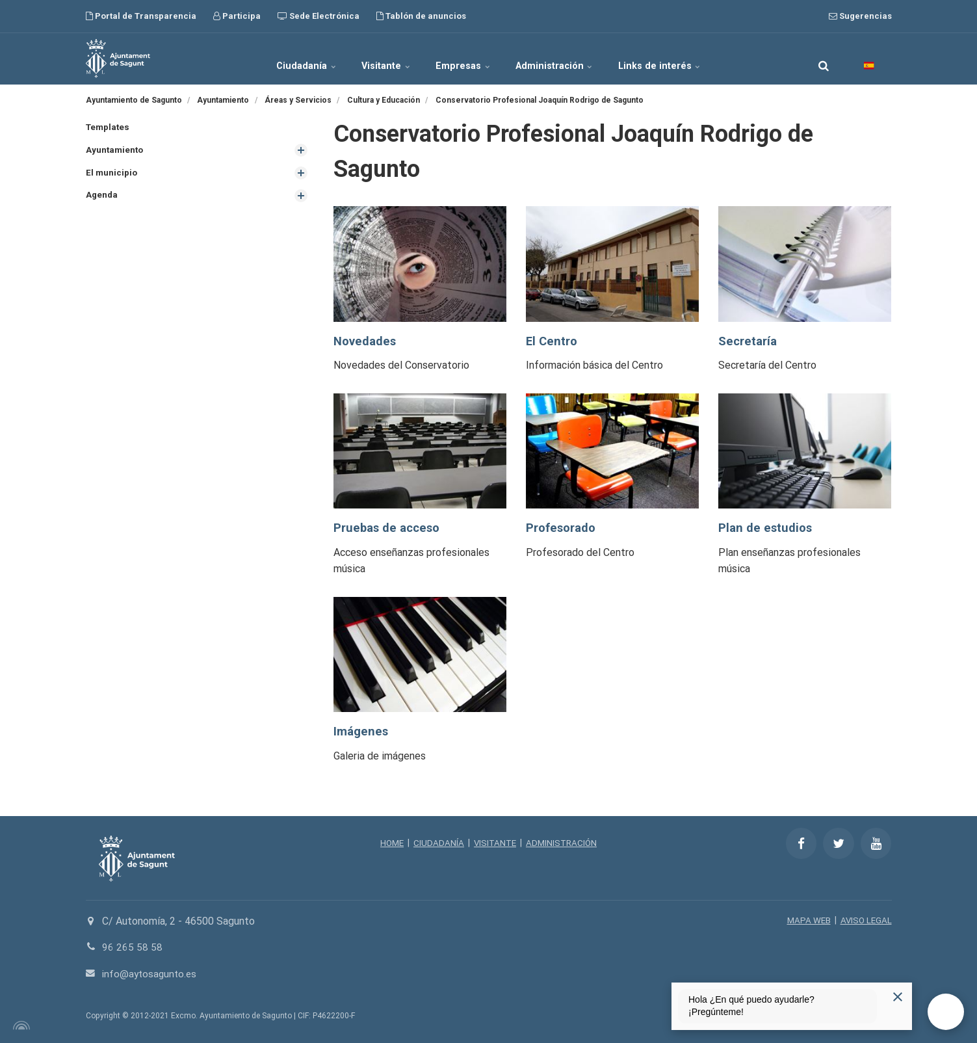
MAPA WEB (806, 920)
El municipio (112, 173)
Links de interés (683, 58)
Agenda (102, 196)
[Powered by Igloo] (19, 1025)
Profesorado (561, 527)
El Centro (552, 341)
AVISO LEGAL (865, 920)
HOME (389, 843)
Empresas (465, 58)
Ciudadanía (285, 58)
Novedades (365, 341)
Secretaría (748, 341)
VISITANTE (494, 843)
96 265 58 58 (132, 947)
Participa (237, 16)
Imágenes (361, 731)
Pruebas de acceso (388, 527)
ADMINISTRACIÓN (563, 843)
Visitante (376, 58)
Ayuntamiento (116, 151)
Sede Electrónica (318, 16)
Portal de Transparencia (141, 16)
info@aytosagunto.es (151, 974)
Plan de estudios (766, 527)
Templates (109, 127)
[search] (823, 59)
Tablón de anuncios (421, 16)
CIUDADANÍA (436, 843)
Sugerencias (860, 16)
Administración (567, 58)
